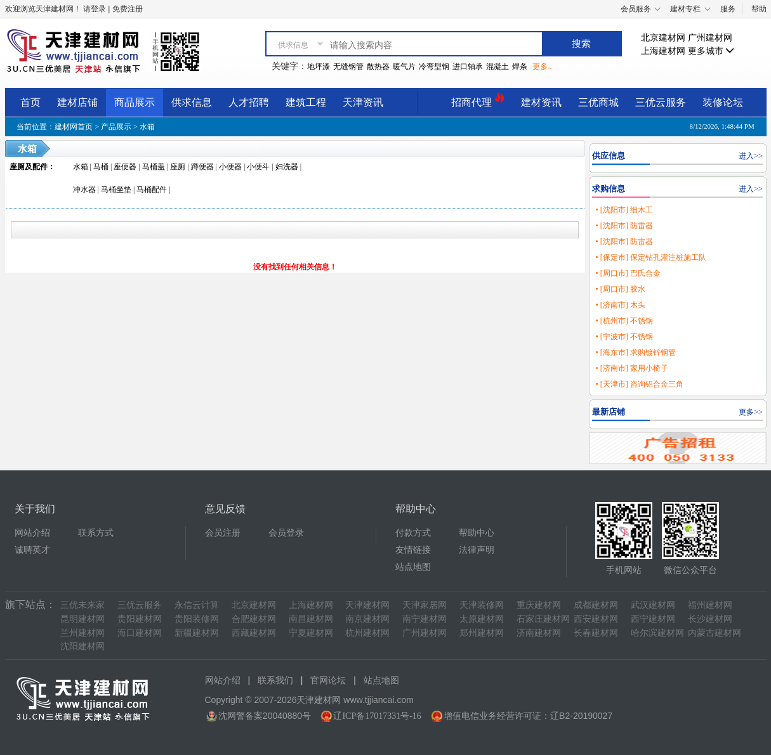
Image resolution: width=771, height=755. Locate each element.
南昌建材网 (311, 619)
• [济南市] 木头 (620, 304)
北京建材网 (663, 37)
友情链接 (413, 550)
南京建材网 (367, 619)
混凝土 (497, 66)
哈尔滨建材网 (657, 633)
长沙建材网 (710, 619)
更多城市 (711, 51)
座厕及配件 (29, 166)
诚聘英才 (32, 550)
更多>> (751, 412)
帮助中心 (476, 533)
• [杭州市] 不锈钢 (623, 320)
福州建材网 (710, 605)
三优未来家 (82, 605)
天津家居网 (424, 605)
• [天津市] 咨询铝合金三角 (639, 384)
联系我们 (275, 680)
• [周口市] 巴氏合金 (627, 273)
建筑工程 (306, 102)
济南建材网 (539, 633)
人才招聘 (248, 102)
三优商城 (598, 102)
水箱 (147, 126)
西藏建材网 (254, 633)
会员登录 (286, 533)
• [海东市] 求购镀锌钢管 (635, 352)
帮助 (759, 8)
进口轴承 (467, 66)
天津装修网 (481, 605)
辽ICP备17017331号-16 (377, 716)
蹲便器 (202, 166)
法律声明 (476, 550)
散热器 (378, 66)
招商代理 (477, 100)
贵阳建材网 (139, 619)
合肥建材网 (254, 619)
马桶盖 (153, 166)
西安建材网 (596, 619)
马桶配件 (151, 189)
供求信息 (191, 102)
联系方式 (96, 533)
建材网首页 (74, 126)
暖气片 (404, 66)
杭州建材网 (367, 633)
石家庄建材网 (543, 619)
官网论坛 (328, 680)
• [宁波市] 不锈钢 (623, 336)
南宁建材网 (424, 619)
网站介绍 (32, 533)
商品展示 (134, 102)
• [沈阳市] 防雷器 (623, 225)
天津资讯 (363, 102)
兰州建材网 (82, 633)
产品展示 (116, 126)
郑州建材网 (481, 633)
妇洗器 (286, 166)
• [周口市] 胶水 (620, 289)
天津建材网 (367, 605)
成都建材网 (596, 605)
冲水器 (84, 189)
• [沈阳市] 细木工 (623, 209)
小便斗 (258, 166)
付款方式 (413, 533)
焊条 (519, 66)
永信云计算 (197, 605)
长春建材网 (596, 633)
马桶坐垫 (116, 189)
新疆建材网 (197, 633)
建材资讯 (541, 102)
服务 (727, 8)
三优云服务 (660, 102)
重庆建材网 (539, 605)
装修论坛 (722, 102)
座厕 (177, 166)
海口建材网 (139, 633)
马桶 (101, 166)
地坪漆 (318, 66)
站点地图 (413, 567)
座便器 (125, 166)
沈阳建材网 (82, 646)
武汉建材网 (653, 605)
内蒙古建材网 (714, 633)
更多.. (541, 66)
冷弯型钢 (434, 66)
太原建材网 (481, 619)
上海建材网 (663, 51)
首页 (30, 102)
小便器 (230, 166)
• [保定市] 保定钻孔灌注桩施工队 (650, 257)
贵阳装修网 (197, 619)
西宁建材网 (653, 619)
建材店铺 (77, 102)
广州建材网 (710, 37)
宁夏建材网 (311, 633)
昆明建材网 (82, 619)
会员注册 (223, 533)
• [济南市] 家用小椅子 (631, 368)
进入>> (751, 156)
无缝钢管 (348, 66)
